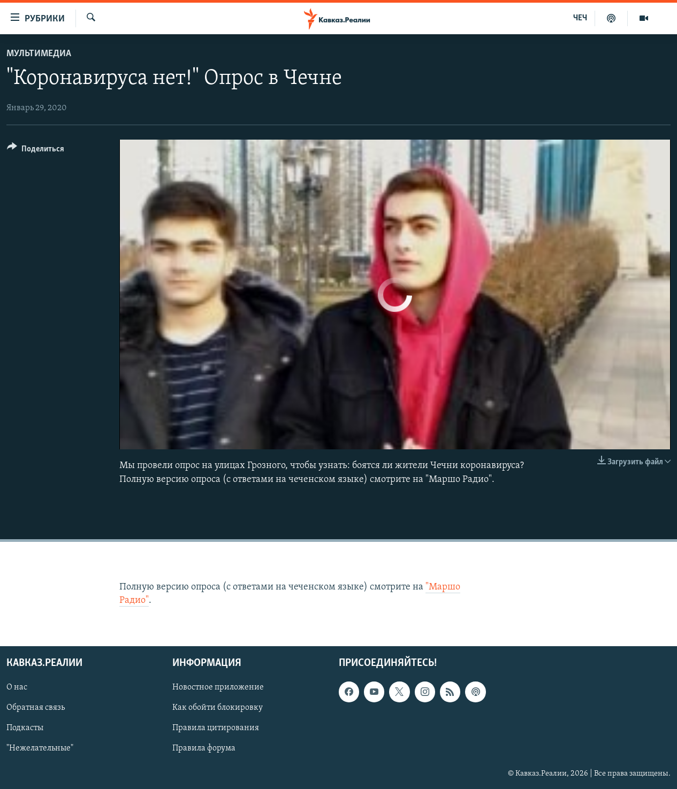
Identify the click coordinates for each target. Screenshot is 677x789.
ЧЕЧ (580, 18)
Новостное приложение (218, 688)
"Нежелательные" (39, 749)
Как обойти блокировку (217, 708)
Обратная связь (35, 708)
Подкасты (24, 728)
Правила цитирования (215, 728)
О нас (16, 688)
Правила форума (203, 749)
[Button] (35, 151)
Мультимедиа (38, 54)
